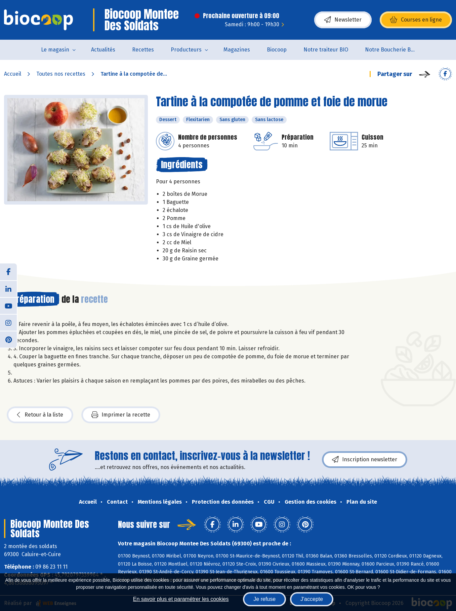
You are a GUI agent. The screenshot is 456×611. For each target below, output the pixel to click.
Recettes (143, 49)
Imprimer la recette (120, 414)
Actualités (103, 49)
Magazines (236, 49)
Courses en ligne (416, 19)
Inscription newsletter (364, 459)
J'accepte (311, 599)
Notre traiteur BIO (325, 49)
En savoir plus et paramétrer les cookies (181, 599)
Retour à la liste (40, 414)
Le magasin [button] (55, 49)
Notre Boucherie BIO (390, 49)
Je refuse (264, 599)
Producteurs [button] (186, 49)
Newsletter (343, 19)
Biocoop (277, 49)
